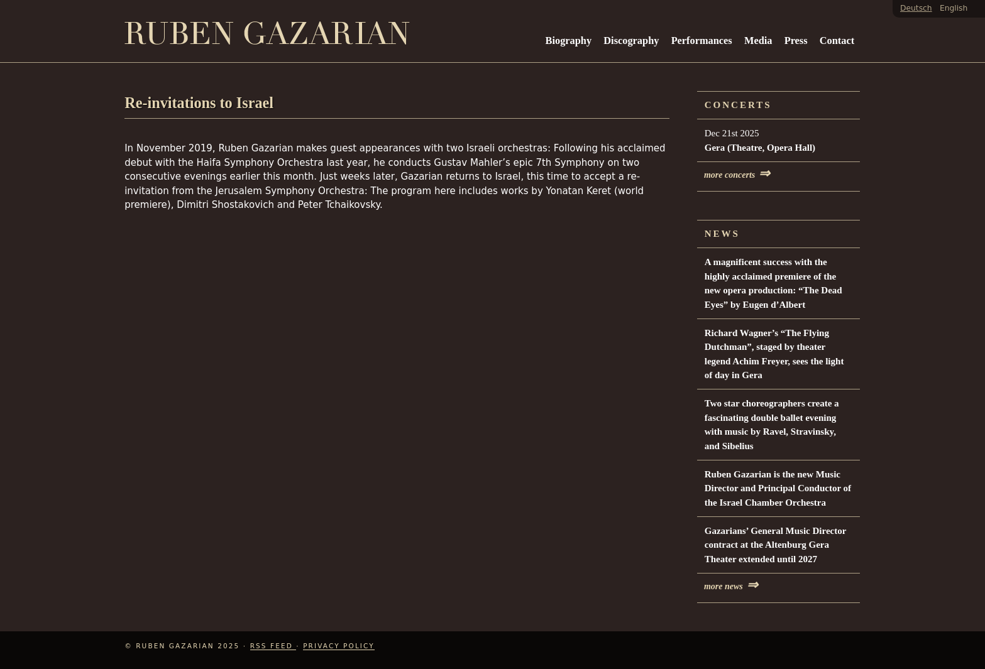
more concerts (737, 175)
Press (796, 40)
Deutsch (916, 8)
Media (758, 40)
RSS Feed (273, 646)
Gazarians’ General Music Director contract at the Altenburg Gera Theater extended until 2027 (775, 545)
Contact (837, 40)
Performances (701, 40)
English (953, 8)
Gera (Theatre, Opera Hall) (760, 148)
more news (731, 586)
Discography (631, 40)
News (722, 234)
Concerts (738, 105)
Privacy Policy (339, 646)
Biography (569, 40)
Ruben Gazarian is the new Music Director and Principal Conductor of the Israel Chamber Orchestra (778, 488)
